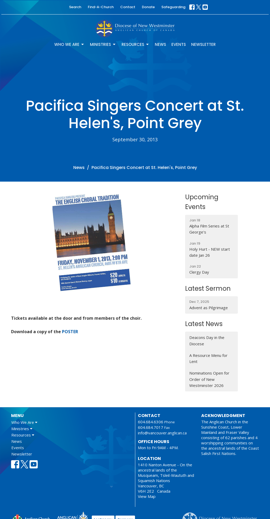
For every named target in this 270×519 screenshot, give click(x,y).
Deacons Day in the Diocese (206, 340)
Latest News (204, 323)
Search (75, 6)
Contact (127, 6)
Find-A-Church (101, 6)
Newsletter (203, 44)
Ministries (103, 44)
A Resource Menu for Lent (208, 358)
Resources (136, 44)
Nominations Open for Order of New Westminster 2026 (209, 379)
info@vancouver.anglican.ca (162, 432)
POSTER (70, 331)
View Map (147, 496)
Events (178, 44)
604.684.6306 (150, 421)
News (160, 44)
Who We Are (69, 44)
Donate (148, 6)
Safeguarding (173, 6)
